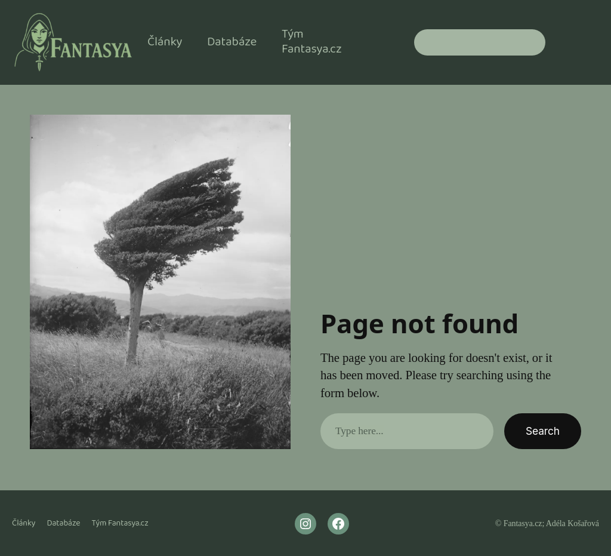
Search (543, 431)
